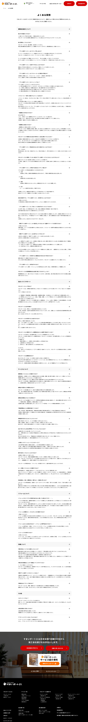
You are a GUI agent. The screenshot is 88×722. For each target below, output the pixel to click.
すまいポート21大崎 (43, 691)
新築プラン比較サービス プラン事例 (25, 711)
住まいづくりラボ (7, 707)
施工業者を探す (42, 704)
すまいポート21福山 (71, 694)
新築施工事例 (20, 706)
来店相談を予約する (32, 648)
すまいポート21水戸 (59, 691)
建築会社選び (24, 691)
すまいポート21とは (7, 688)
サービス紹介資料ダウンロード (63, 709)
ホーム (4, 8)
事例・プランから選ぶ (43, 706)
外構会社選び (24, 695)
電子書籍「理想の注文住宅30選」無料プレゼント (67, 712)
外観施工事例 (20, 709)
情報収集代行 (24, 698)
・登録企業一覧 (43, 692)
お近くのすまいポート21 (55, 3)
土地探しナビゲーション (26, 692)
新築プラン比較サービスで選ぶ (44, 708)
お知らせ (5, 712)
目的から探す (41, 709)
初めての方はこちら (29, 4)
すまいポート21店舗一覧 (45, 688)
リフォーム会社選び (25, 697)
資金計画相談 (24, 694)
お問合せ (69, 3)
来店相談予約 (81, 3)
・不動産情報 (42, 697)
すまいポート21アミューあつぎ (73, 691)
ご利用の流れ (5, 692)
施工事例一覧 (21, 704)
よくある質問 (6, 720)
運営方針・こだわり (7, 694)
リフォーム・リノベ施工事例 (23, 708)
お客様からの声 (6, 709)
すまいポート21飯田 (59, 694)
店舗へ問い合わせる (58, 648)
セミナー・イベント (7, 715)
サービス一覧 (43, 3)
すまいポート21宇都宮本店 (45, 694)
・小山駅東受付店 (43, 698)
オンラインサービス (7, 717)
